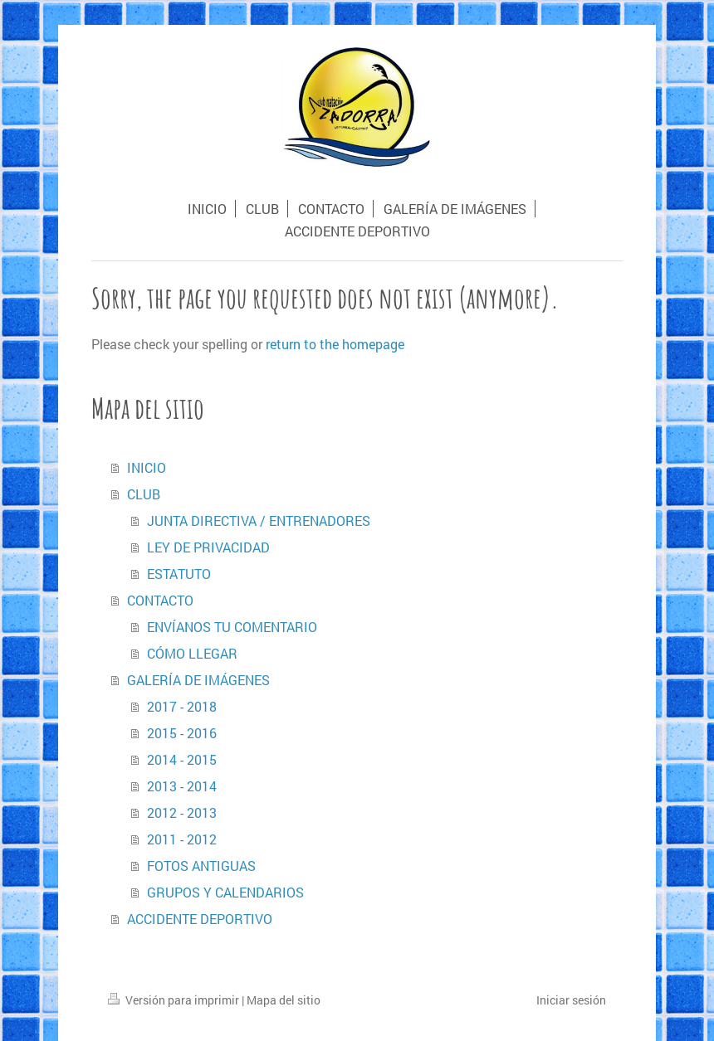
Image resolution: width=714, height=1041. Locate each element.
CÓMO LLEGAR (192, 653)
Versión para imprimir (175, 1000)
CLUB (143, 494)
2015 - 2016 (182, 733)
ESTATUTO (179, 573)
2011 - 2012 (182, 839)
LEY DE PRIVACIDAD (208, 547)
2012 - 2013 (182, 812)
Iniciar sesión (571, 1000)
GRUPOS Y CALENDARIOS (225, 892)
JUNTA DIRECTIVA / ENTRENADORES (258, 520)
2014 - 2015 (182, 759)
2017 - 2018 (182, 706)
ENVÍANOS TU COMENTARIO (232, 626)
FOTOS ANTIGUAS (201, 865)
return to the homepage (335, 344)
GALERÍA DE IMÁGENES (198, 679)
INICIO (146, 467)
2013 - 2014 (182, 786)
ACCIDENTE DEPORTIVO (199, 918)
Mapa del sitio (283, 1000)
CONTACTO (160, 600)
